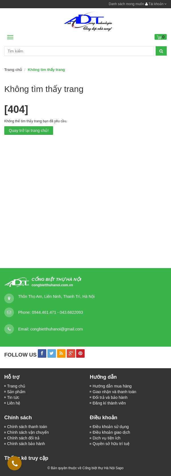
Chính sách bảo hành (26, 443)
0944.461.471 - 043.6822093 (57, 312)
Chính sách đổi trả (23, 438)
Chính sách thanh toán (27, 426)
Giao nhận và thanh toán (114, 391)
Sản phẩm (16, 391)
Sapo (120, 468)
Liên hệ (13, 403)
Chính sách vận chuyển (28, 432)
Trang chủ (13, 70)
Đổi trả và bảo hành (110, 397)
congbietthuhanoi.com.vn (52, 285)
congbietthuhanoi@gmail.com (56, 329)
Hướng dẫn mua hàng (112, 386)
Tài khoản (156, 4)
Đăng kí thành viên (109, 403)
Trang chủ (16, 386)
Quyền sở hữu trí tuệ (111, 443)
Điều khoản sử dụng (111, 426)
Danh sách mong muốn (126, 4)
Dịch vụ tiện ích (106, 438)
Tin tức (13, 397)
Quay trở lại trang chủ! (29, 130)
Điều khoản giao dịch (111, 432)
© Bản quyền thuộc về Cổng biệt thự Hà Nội (81, 468)
